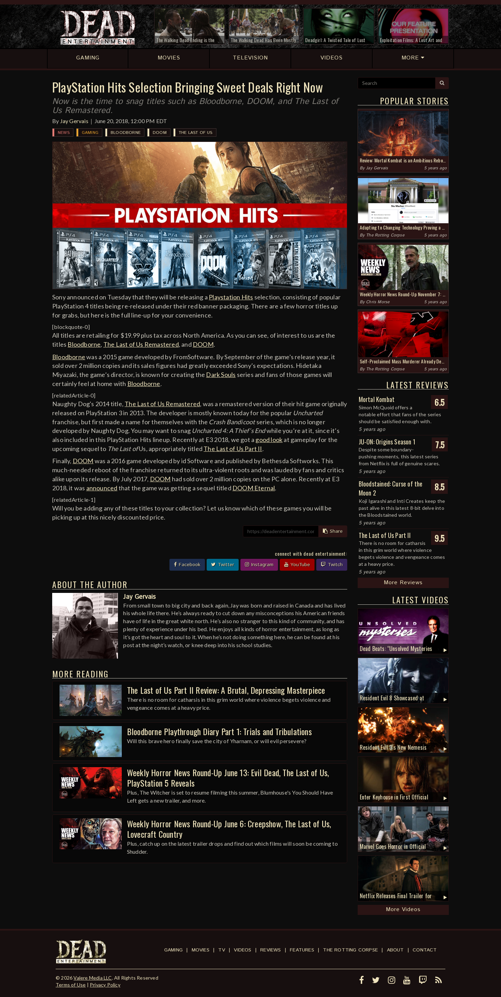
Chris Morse (377, 302)
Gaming (90, 133)
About (395, 950)
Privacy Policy (105, 985)
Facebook (187, 564)
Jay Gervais (74, 121)
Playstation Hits (231, 297)
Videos (242, 950)
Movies (200, 950)
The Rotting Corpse (385, 235)
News (64, 133)
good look (269, 439)
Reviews (270, 950)
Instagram (259, 564)
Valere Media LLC (92, 978)
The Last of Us (196, 133)
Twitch (332, 564)
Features (302, 950)
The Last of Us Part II (233, 448)
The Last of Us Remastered (141, 344)
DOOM (160, 133)
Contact (425, 950)
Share (333, 531)
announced (102, 488)
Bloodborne (126, 133)
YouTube (297, 564)
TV (221, 950)
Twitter (222, 564)
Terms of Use (71, 985)
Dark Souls (221, 374)
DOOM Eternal (253, 488)
